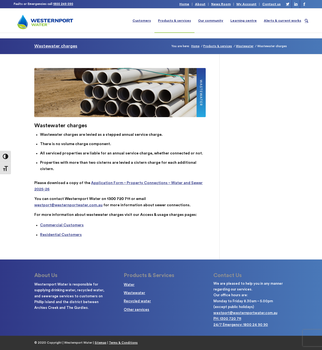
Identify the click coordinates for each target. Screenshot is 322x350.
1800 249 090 (63, 3)
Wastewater (134, 293)
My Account (246, 4)
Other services (136, 309)
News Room (221, 4)
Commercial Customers (62, 225)
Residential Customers (61, 235)
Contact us (271, 4)
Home (184, 4)
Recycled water (137, 301)
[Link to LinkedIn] (296, 4)
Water (129, 284)
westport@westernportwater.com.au (68, 205)
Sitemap (100, 342)
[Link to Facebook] (304, 4)
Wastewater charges (55, 46)
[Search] (306, 21)
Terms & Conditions (123, 342)
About (200, 4)
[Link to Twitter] (288, 4)
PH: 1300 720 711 (227, 318)
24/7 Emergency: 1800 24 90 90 (240, 324)
